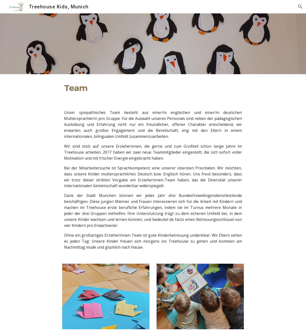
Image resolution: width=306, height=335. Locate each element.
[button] (300, 6)
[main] (153, 88)
